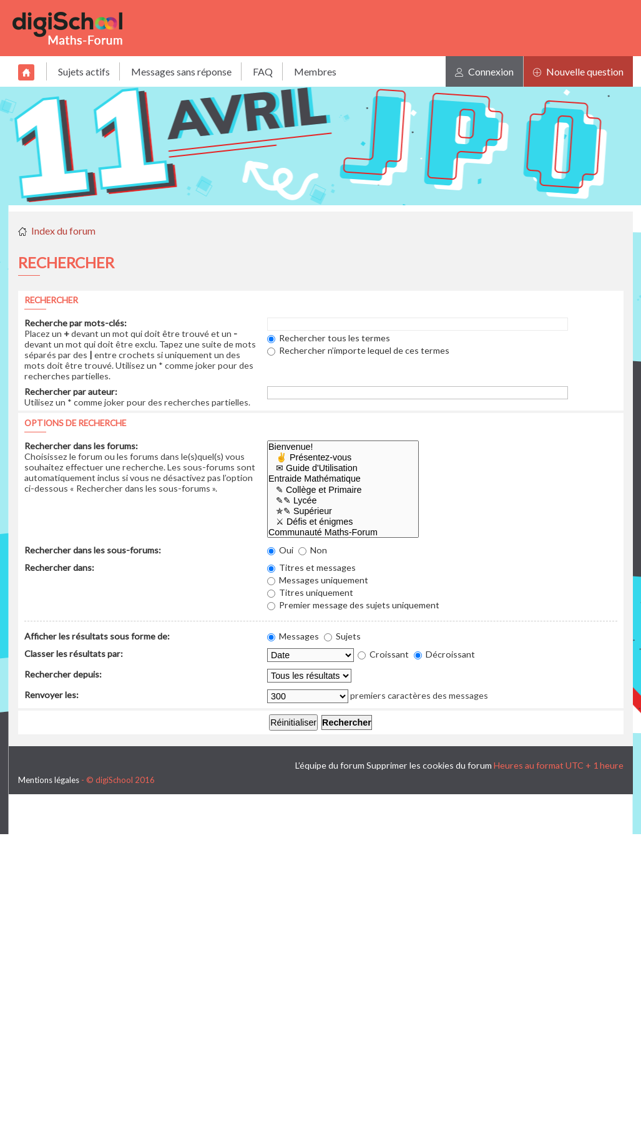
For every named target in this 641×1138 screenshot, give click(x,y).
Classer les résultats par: (73, 653)
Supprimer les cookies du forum (429, 765)
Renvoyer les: (51, 694)
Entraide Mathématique (343, 479)
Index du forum (63, 230)
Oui (280, 550)
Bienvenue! (343, 447)
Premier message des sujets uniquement (353, 605)
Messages (293, 636)
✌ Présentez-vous (343, 457)
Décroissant (444, 654)
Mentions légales (48, 780)
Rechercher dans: (59, 567)
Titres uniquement (310, 592)
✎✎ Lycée (343, 500)
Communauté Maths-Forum (343, 532)
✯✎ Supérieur (343, 511)
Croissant (383, 654)
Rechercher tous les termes (328, 338)
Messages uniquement (317, 580)
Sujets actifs (84, 71)
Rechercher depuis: (63, 674)
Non (312, 550)
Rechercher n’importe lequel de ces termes (358, 350)
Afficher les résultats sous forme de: (97, 636)
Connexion (484, 71)
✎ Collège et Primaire (343, 490)
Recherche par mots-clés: (75, 323)
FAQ (263, 71)
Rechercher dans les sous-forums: (92, 550)
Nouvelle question (578, 71)
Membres (315, 71)
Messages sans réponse (181, 71)
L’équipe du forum (330, 765)
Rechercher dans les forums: (81, 445)
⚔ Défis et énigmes (343, 522)
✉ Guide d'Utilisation (343, 468)
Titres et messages (311, 567)
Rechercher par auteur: (70, 391)
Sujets (342, 636)
